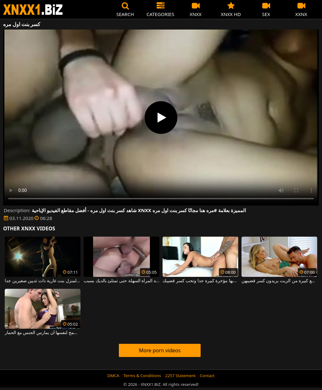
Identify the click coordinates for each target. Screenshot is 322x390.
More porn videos (159, 350)
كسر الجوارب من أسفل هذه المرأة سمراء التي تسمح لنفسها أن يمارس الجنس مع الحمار (42, 332)
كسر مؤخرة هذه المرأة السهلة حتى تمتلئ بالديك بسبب (121, 280)
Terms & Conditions (142, 375)
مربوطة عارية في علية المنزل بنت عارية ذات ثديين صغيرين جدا (42, 280)
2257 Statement (180, 375)
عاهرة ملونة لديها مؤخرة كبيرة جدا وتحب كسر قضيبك (200, 280)
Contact (207, 375)
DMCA (113, 375)
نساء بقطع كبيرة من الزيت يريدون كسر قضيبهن (279, 280)
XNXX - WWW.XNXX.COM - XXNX (33, 9)
